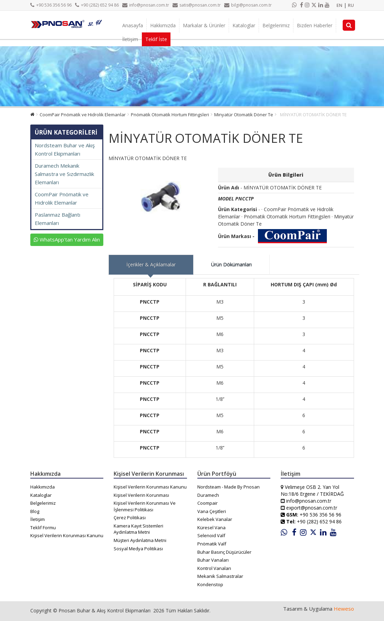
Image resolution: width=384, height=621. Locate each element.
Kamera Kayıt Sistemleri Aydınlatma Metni (138, 529)
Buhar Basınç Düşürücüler (224, 552)
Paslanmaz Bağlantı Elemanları (57, 218)
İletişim (130, 39)
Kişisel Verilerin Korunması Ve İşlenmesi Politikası (145, 506)
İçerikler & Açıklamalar (151, 264)
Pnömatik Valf (211, 544)
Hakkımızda (163, 25)
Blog (34, 511)
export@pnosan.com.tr (311, 507)
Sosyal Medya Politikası (138, 548)
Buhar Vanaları (213, 560)
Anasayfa (132, 25)
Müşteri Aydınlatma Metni (140, 540)
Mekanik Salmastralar (220, 576)
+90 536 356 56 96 (51, 5)
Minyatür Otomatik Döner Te (243, 114)
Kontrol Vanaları (214, 568)
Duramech (208, 495)
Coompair (207, 503)
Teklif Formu (43, 527)
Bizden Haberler (314, 25)
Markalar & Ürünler (204, 25)
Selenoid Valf (211, 535)
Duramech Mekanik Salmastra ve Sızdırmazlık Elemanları (64, 174)
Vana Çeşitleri (211, 511)
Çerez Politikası (130, 517)
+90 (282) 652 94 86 (97, 5)
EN (339, 5)
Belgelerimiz (276, 25)
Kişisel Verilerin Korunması (141, 495)
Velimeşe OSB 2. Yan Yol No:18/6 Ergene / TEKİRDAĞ (312, 490)
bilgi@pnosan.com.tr (248, 5)
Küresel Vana (211, 527)
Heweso (344, 608)
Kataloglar (243, 25)
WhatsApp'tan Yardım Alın (67, 239)
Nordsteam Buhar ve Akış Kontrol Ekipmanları (65, 149)
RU (351, 5)
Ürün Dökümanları (231, 264)
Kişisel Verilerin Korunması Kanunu (66, 535)
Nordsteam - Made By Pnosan (228, 487)
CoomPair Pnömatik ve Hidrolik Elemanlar (83, 114)
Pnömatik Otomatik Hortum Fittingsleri (170, 114)
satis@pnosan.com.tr (197, 5)
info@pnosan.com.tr (145, 5)
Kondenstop (210, 584)
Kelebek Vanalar (214, 519)
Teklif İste (156, 39)
